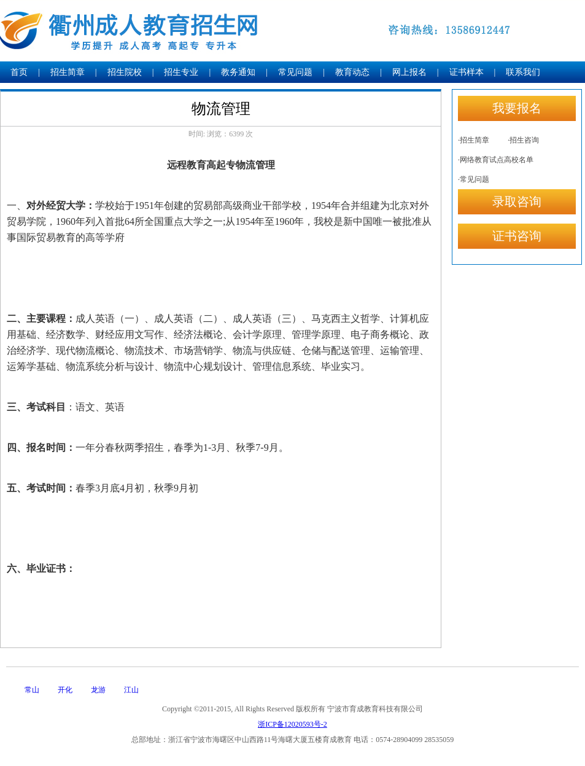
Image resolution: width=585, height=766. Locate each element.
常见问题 (295, 72)
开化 (65, 690)
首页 (19, 72)
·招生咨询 (523, 140)
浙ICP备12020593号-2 (292, 724)
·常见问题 (473, 179)
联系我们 (523, 72)
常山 (32, 690)
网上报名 (409, 72)
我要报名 (516, 108)
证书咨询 (516, 236)
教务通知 (238, 72)
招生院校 (124, 72)
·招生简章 (473, 140)
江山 (131, 690)
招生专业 (181, 72)
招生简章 (67, 72)
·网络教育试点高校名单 (495, 159)
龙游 (98, 690)
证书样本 (466, 72)
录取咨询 (516, 201)
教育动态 (352, 72)
